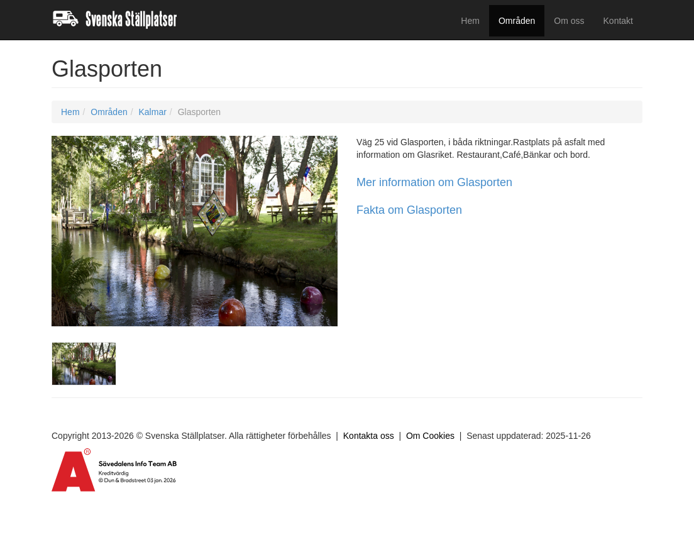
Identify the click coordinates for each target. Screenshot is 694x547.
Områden (516, 21)
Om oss (569, 21)
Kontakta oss (368, 436)
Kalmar (152, 112)
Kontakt (618, 21)
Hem (470, 21)
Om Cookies (430, 436)
